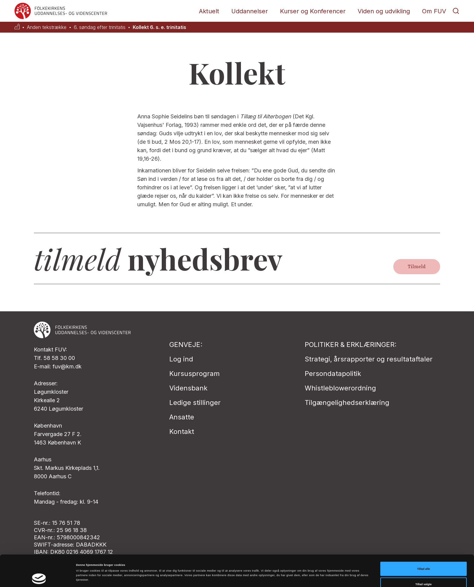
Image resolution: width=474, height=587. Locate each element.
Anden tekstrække (47, 27)
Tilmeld (417, 266)
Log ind (181, 359)
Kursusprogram (194, 373)
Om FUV (434, 11)
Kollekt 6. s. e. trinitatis (159, 27)
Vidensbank (188, 388)
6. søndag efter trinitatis (99, 27)
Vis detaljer (249, 568)
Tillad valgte (423, 557)
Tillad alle (423, 541)
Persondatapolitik (333, 373)
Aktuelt (209, 11)
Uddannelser (249, 11)
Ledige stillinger (195, 402)
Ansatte (181, 417)
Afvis (423, 572)
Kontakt (181, 431)
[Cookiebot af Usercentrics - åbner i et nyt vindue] (39, 577)
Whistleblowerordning (340, 388)
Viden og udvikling (384, 11)
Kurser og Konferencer (313, 11)
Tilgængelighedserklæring (347, 402)
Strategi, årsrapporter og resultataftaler (369, 359)
